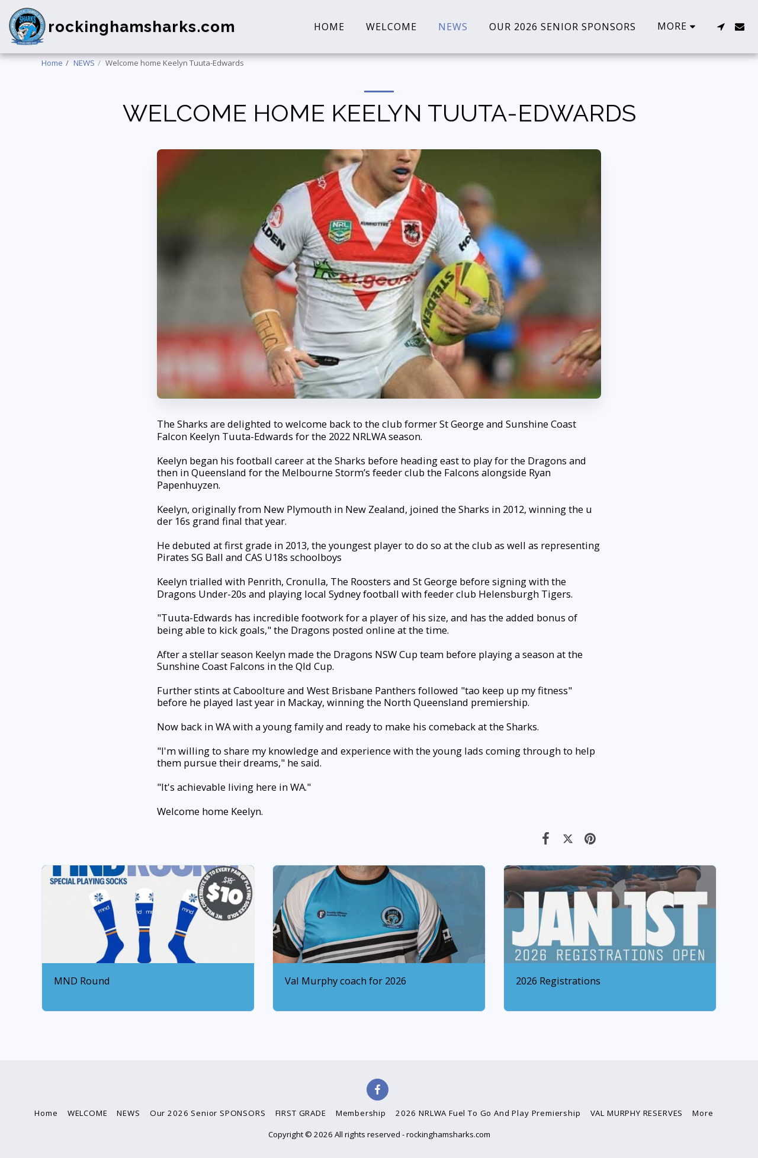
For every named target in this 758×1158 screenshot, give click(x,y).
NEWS (84, 62)
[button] (721, 26)
